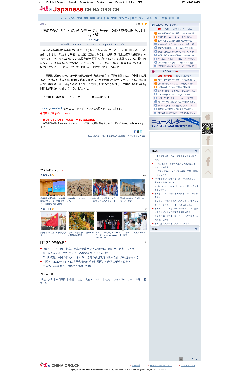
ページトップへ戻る (137, 136)
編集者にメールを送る (116, 44)
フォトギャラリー (123, 279)
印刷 (104, 136)
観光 (107, 279)
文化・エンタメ (94, 279)
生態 (138, 279)
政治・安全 (47, 279)
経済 (42, 24)
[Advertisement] (175, 253)
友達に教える (94, 136)
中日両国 (61, 279)
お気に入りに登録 (117, 136)
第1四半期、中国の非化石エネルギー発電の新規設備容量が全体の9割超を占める (91, 257)
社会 (79, 279)
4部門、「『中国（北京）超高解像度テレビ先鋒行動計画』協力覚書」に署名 (89, 248)
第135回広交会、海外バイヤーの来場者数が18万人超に (76, 253)
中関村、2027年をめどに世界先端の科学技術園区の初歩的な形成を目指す (87, 261)
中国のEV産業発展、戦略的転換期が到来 (67, 266)
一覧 (145, 242)
